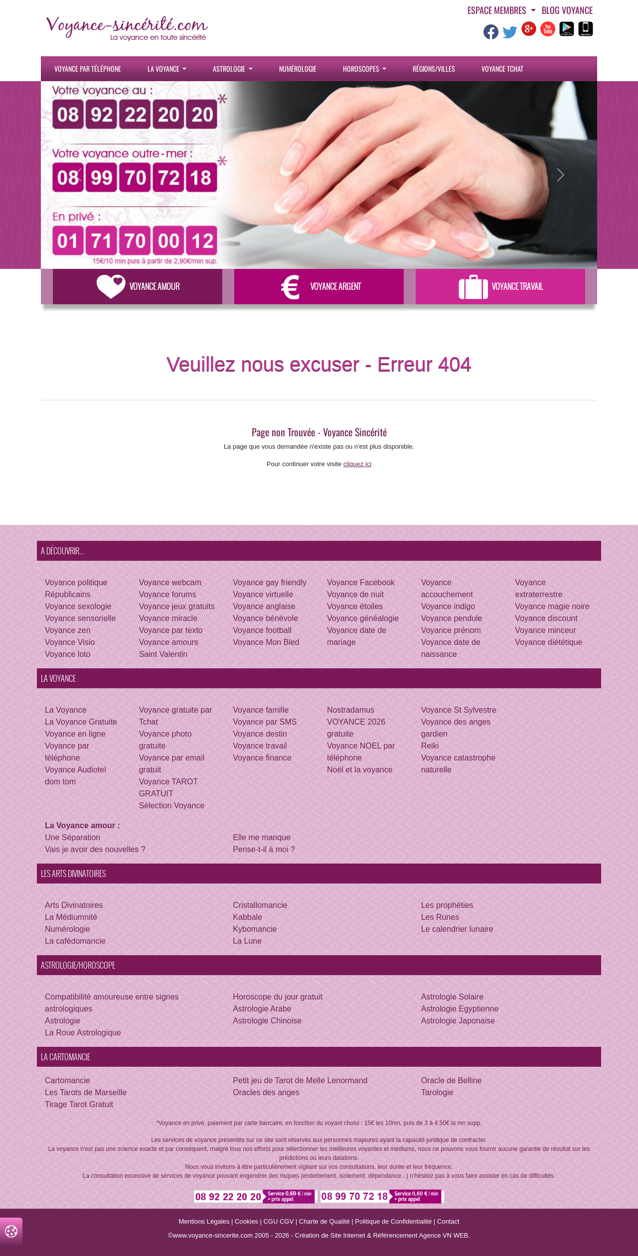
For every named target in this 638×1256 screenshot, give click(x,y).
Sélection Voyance (172, 805)
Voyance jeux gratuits (177, 606)
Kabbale (247, 917)
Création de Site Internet (330, 1235)
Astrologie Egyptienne (460, 1009)
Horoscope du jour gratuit (277, 997)
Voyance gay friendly (270, 582)
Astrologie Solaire (452, 997)
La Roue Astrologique (83, 1032)
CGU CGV (278, 1221)
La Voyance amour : (82, 825)
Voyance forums (167, 594)
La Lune (247, 941)
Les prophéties (447, 905)
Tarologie (437, 1092)
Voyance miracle (168, 618)
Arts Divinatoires (74, 905)
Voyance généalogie (363, 618)
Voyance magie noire (552, 606)
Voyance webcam (170, 582)
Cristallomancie (260, 905)
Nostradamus (350, 710)
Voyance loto (68, 654)
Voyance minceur (545, 630)
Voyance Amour (137, 286)
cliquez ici (357, 464)
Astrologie (230, 68)
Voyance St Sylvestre (458, 710)
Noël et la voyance (360, 769)
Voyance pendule (451, 618)
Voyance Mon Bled (266, 642)
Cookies (246, 1221)
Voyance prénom (451, 630)
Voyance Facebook (361, 582)
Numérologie (298, 68)
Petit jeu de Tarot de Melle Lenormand (300, 1080)
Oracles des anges (266, 1092)
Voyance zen (68, 630)
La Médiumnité (71, 917)
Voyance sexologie (78, 606)
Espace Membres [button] (498, 9)
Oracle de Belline (451, 1080)
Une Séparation (72, 837)
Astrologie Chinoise (267, 1020)
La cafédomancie (75, 941)
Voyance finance (262, 758)
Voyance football (262, 630)
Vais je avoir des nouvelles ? (95, 849)
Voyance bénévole (265, 618)
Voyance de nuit (355, 594)
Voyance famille (261, 710)
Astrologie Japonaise (458, 1020)
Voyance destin (260, 734)
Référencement (395, 1235)
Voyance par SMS (265, 722)
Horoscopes (362, 68)
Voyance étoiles (355, 606)
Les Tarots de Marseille (86, 1092)
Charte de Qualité (324, 1221)
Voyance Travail (501, 286)
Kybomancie (255, 929)
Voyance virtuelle (263, 594)
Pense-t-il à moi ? (264, 849)
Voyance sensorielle (80, 618)
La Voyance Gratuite (81, 722)
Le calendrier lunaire (457, 929)
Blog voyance (567, 9)
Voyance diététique (548, 642)
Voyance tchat (502, 68)
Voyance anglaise (264, 606)
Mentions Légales (203, 1221)
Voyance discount (546, 618)
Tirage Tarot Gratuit (79, 1104)
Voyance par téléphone (87, 68)
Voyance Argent (319, 286)
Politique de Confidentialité (393, 1221)
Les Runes (440, 917)
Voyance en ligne (75, 734)
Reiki (430, 746)
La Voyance (164, 68)
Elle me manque (262, 837)
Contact (448, 1221)
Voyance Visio (70, 642)
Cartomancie (67, 1080)
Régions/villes (434, 68)
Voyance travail (260, 746)
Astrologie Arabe (262, 1009)
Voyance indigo (448, 606)
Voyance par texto (171, 630)
